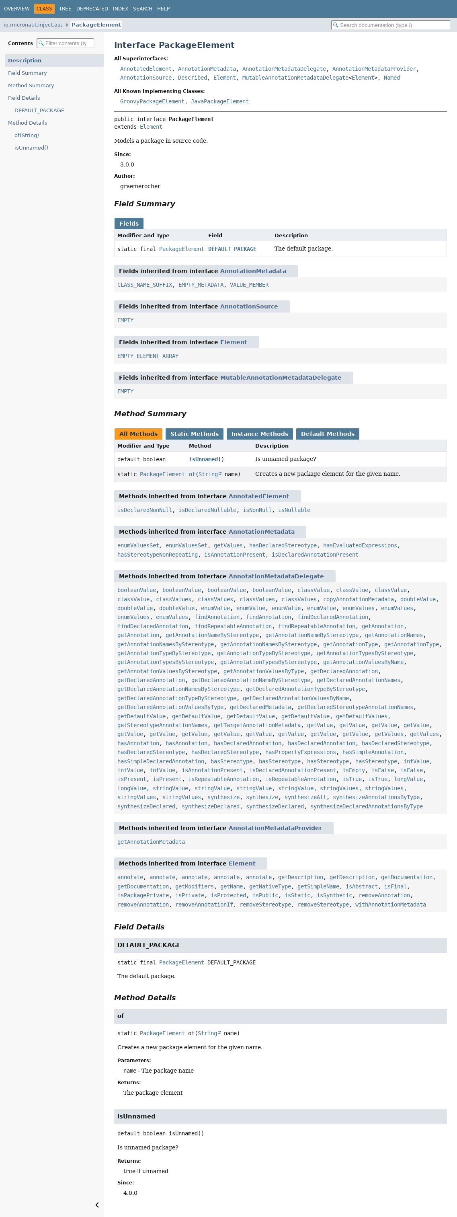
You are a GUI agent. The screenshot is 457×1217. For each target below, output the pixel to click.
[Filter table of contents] (65, 43)
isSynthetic (334, 895)
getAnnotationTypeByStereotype (164, 653)
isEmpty (353, 770)
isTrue (352, 779)
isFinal (395, 886)
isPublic (265, 895)
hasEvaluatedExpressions (360, 545)
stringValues (339, 788)
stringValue (170, 788)
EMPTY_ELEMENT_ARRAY (147, 356)
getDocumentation (406, 877)
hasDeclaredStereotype (283, 545)
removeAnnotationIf (204, 904)
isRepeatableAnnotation (223, 779)
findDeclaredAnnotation (332, 617)
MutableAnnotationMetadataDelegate (295, 77)
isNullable (294, 510)
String (208, 474)
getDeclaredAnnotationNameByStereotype (250, 680)
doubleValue (418, 599)
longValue (408, 779)
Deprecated (92, 9)
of (192, 474)
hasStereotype (231, 761)
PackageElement (96, 25)
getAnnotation (383, 626)
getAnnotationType (350, 644)
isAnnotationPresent (234, 554)
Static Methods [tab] (194, 434)
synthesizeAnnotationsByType (376, 797)
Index (120, 9)
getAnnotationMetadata (151, 842)
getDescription (300, 877)
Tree (65, 9)
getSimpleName (318, 886)
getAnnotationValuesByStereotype (167, 671)
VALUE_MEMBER (249, 285)
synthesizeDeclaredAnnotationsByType (366, 806)
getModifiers (194, 886)
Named (392, 77)
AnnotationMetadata (207, 69)
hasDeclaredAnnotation (247, 743)
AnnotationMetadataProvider (374, 69)
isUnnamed (203, 459)
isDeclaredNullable (207, 510)
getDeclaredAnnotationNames (358, 680)
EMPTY (125, 320)
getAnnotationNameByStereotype (212, 635)
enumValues (358, 608)
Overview (17, 9)
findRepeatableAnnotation (233, 626)
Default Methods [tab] (328, 434)
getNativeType (270, 886)
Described (192, 77)
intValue (416, 761)
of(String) (26, 135)
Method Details (27, 123)
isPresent (131, 779)
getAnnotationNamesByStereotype (165, 644)
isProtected (228, 895)
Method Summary (31, 85)
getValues (228, 545)
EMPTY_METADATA (200, 285)
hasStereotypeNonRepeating (157, 554)
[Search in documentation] (391, 25)
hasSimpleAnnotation (373, 752)
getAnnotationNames (394, 635)
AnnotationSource (146, 77)
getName (231, 886)
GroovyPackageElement (152, 101)
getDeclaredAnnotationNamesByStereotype (178, 689)
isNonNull (257, 510)
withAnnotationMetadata (390, 904)
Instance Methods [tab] (260, 434)
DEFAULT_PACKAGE (39, 110)
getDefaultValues (361, 716)
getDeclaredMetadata (260, 707)
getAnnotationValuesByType (263, 671)
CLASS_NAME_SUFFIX (144, 285)
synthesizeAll (305, 797)
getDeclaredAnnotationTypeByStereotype (305, 689)
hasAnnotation (138, 743)
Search (142, 9)
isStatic (297, 895)
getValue (320, 725)
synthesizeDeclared (146, 806)
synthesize (223, 797)
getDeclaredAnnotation (344, 671)
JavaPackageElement (220, 101)
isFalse (382, 770)
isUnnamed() (31, 148)
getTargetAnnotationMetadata (257, 725)
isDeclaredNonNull (144, 510)
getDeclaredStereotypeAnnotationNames (355, 707)
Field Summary (27, 73)
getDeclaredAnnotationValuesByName (296, 698)
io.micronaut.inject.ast (33, 25)
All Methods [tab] (138, 434)
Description (24, 61)
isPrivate (189, 895)
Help (163, 9)
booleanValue (136, 590)
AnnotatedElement (146, 69)
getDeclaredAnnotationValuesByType (170, 707)
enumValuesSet (138, 545)
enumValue (215, 608)
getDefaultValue (141, 716)
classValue (313, 590)
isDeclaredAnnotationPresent (315, 554)
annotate (130, 877)
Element (224, 77)
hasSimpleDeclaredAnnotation (160, 761)
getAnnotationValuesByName (363, 662)
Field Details (24, 98)
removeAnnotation (384, 895)
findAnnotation (217, 617)
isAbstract (362, 886)
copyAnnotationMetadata (358, 599)
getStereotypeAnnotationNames (162, 725)
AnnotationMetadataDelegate (284, 69)
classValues (173, 599)
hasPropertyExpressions (300, 752)
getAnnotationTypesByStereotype (365, 653)
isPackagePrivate (143, 895)
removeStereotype (265, 904)
